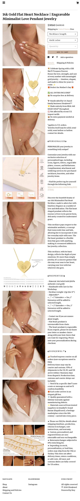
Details (51, 63)
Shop (5, 484)
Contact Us (7, 493)
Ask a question (67, 57)
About (5, 487)
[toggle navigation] (4, 3)
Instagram (32, 484)
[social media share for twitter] (53, 57)
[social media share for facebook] (49, 57)
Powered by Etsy (68, 490)
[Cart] (77, 3)
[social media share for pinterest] (57, 57)
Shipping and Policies (12, 490)
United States (63, 29)
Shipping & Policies (65, 63)
